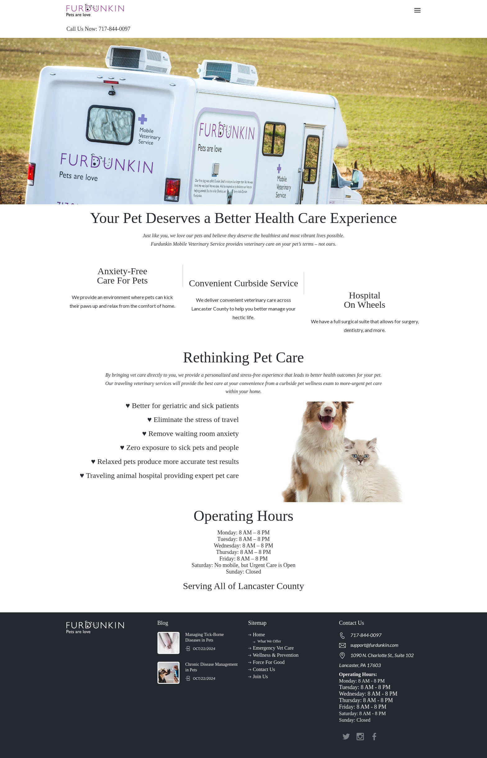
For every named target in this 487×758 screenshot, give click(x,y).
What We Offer (269, 641)
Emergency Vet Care (273, 648)
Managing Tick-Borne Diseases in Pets (204, 637)
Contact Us (264, 669)
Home (259, 634)
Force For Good (268, 662)
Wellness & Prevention (275, 655)
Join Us (260, 676)
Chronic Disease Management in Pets (211, 667)
